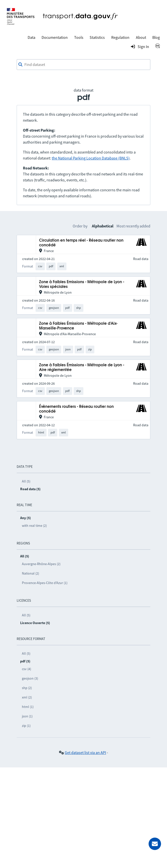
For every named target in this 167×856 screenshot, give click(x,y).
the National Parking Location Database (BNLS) (91, 158)
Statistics (97, 37)
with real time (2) (34, 525)
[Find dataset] (83, 64)
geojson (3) (30, 678)
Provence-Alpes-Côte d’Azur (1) (44, 583)
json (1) (27, 716)
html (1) (28, 706)
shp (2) (27, 688)
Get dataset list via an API (85, 752)
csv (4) (26, 669)
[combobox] (83, 64)
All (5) (26, 481)
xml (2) (27, 697)
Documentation (55, 37)
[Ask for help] (155, 844)
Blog (156, 37)
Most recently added (133, 225)
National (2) (30, 573)
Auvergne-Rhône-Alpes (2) (41, 564)
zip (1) (26, 725)
